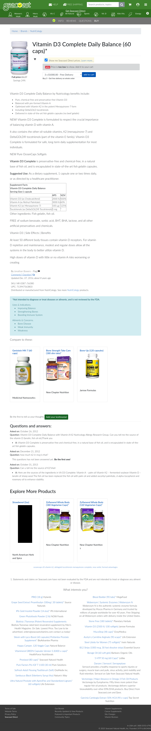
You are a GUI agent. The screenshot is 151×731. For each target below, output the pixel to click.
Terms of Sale (10, 708)
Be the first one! (62, 459)
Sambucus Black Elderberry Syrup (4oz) (34, 675)
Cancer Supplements (113, 711)
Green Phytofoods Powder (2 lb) (34, 616)
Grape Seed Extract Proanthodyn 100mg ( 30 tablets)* (37, 602)
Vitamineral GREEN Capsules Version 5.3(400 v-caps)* (41, 651)
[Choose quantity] (62, 74)
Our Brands (59, 708)
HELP (53, 4)
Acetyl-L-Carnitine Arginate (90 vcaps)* (103, 637)
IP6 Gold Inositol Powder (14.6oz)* (33, 611)
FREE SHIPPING (73, 4)
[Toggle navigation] (145, 4)
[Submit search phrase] (122, 4)
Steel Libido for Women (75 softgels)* (102, 642)
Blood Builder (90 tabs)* (104, 597)
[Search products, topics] (103, 4)
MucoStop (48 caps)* (103, 631)
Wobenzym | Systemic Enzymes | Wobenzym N (110, 602)
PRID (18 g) (37, 597)
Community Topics (62, 717)
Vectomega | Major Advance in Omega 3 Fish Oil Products (110, 679)
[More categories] (147, 13)
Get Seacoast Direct (75, 10)
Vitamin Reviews (111, 717)
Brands (24, 31)
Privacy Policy (10, 714)
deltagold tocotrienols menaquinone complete (73, 567)
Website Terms (11, 711)
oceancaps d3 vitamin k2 (43, 567)
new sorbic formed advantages (105, 567)
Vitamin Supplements (113, 708)
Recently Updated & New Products (69, 711)
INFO (61, 20)
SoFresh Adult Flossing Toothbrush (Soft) (34, 670)
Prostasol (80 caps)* (29, 659)
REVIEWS (71, 20)
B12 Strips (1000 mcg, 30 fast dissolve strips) (102, 647)
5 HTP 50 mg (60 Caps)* (107, 658)
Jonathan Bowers (22, 271)
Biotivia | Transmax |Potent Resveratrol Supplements (41, 621)
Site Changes (110, 714)
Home (15, 31)
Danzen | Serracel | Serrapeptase (110, 663)
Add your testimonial (56, 417)
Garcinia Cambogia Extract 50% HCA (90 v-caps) (104, 697)
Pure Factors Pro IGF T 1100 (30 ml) (34, 664)
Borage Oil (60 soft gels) (99, 652)
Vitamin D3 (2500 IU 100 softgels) (101, 626)
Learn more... (87, 60)
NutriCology (36, 31)
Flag (36, 271)
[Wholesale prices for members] (46, 60)
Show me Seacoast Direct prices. (69, 60)
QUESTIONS (85, 20)
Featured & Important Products (67, 714)
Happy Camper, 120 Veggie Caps (33, 645)
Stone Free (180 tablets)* (101, 621)
